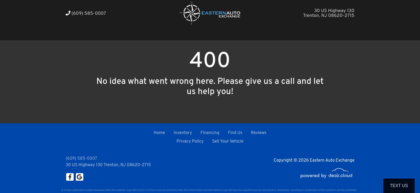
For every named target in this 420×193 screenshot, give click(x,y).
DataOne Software (147, 190)
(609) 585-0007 (86, 13)
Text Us (399, 185)
